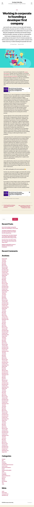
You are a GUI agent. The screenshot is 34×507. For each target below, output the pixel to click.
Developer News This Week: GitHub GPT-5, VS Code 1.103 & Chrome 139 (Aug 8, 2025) (9, 243)
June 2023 (4, 296)
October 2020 (4, 335)
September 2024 (5, 275)
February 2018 (5, 372)
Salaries (3, 481)
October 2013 (4, 435)
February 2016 (5, 398)
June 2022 (4, 313)
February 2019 (5, 361)
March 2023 (4, 300)
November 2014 (5, 418)
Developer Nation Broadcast (7, 466)
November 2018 (5, 364)
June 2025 (4, 263)
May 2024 (4, 281)
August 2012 (4, 453)
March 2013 (4, 444)
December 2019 (5, 349)
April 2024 (4, 282)
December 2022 (5, 304)
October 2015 (4, 404)
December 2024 (5, 271)
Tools (3, 485)
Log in (3, 493)
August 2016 (4, 390)
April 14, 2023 (21, 44)
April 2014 (4, 427)
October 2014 (4, 419)
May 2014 (4, 426)
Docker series (4, 468)
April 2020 (4, 343)
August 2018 (4, 368)
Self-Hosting (4, 483)
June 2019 (4, 355)
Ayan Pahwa (14, 44)
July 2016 (4, 391)
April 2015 (4, 411)
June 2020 (4, 340)
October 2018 (4, 365)
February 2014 (5, 430)
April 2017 (4, 380)
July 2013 (4, 438)
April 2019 (4, 358)
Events (3, 470)
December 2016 (5, 384)
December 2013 (5, 433)
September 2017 (5, 376)
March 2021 (4, 328)
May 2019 (4, 357)
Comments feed (5, 495)
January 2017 (4, 383)
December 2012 (5, 448)
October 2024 (4, 274)
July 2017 (4, 378)
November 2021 (5, 320)
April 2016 (4, 395)
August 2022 (4, 310)
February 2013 (5, 445)
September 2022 (5, 309)
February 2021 (5, 329)
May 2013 (4, 441)
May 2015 (4, 409)
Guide (3, 473)
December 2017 (5, 373)
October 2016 (4, 387)
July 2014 (4, 423)
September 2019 (5, 353)
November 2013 (5, 434)
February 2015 (5, 413)
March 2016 (4, 397)
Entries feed (4, 494)
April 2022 (4, 315)
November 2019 (5, 350)
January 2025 (4, 270)
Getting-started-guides (6, 472)
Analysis (3, 461)
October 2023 (4, 291)
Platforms (4, 479)
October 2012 (4, 451)
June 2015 (4, 408)
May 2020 (4, 342)
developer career (12, 198)
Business (3, 463)
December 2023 (5, 288)
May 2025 (4, 264)
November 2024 (5, 273)
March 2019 (4, 360)
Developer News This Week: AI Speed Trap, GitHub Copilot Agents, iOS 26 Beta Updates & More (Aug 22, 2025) (9, 238)
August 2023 (4, 293)
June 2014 (4, 424)
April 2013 (4, 442)
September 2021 (5, 321)
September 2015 (5, 405)
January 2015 (4, 415)
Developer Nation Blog (17, 2)
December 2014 (5, 416)
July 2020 (4, 339)
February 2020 (5, 346)
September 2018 (5, 366)
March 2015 (4, 412)
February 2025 (5, 269)
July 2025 (4, 262)
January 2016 (4, 400)
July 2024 (4, 278)
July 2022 (4, 311)
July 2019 (4, 354)
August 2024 (4, 277)
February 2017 (5, 382)
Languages (4, 476)
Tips (17, 10)
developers (18, 198)
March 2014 (4, 429)
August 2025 (4, 260)
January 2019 (4, 362)
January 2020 (5, 347)
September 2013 (5, 437)
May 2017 (4, 379)
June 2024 (4, 280)
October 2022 (4, 307)
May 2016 (4, 394)
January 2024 (4, 286)
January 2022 (4, 318)
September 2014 (5, 420)
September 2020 (5, 336)
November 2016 (5, 386)
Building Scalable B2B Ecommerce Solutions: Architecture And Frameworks (9, 247)
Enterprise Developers (6, 469)
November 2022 (5, 306)
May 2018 (4, 369)
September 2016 (5, 389)
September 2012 (5, 452)
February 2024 (5, 285)
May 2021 (4, 325)
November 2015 (5, 402)
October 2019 (4, 351)
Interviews (4, 474)
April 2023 (4, 299)
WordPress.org (5, 497)
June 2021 (4, 324)
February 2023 (5, 302)
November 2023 (5, 289)
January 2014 (4, 431)
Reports (3, 480)
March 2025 (4, 267)
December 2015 (5, 401)
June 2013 (4, 440)
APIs (5, 198)
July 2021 (4, 322)
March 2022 (4, 317)
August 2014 (4, 422)
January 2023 (4, 303)
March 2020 (4, 344)
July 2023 (4, 295)
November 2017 (5, 375)
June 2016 (4, 393)
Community (4, 465)
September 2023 (5, 292)
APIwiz (8, 198)
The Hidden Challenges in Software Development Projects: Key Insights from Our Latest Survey (9, 233)
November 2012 (5, 449)
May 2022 (4, 314)
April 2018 (4, 371)
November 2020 (5, 333)
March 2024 (4, 284)
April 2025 (4, 266)
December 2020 (5, 332)
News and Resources (6, 477)
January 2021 (4, 331)
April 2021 (4, 326)
